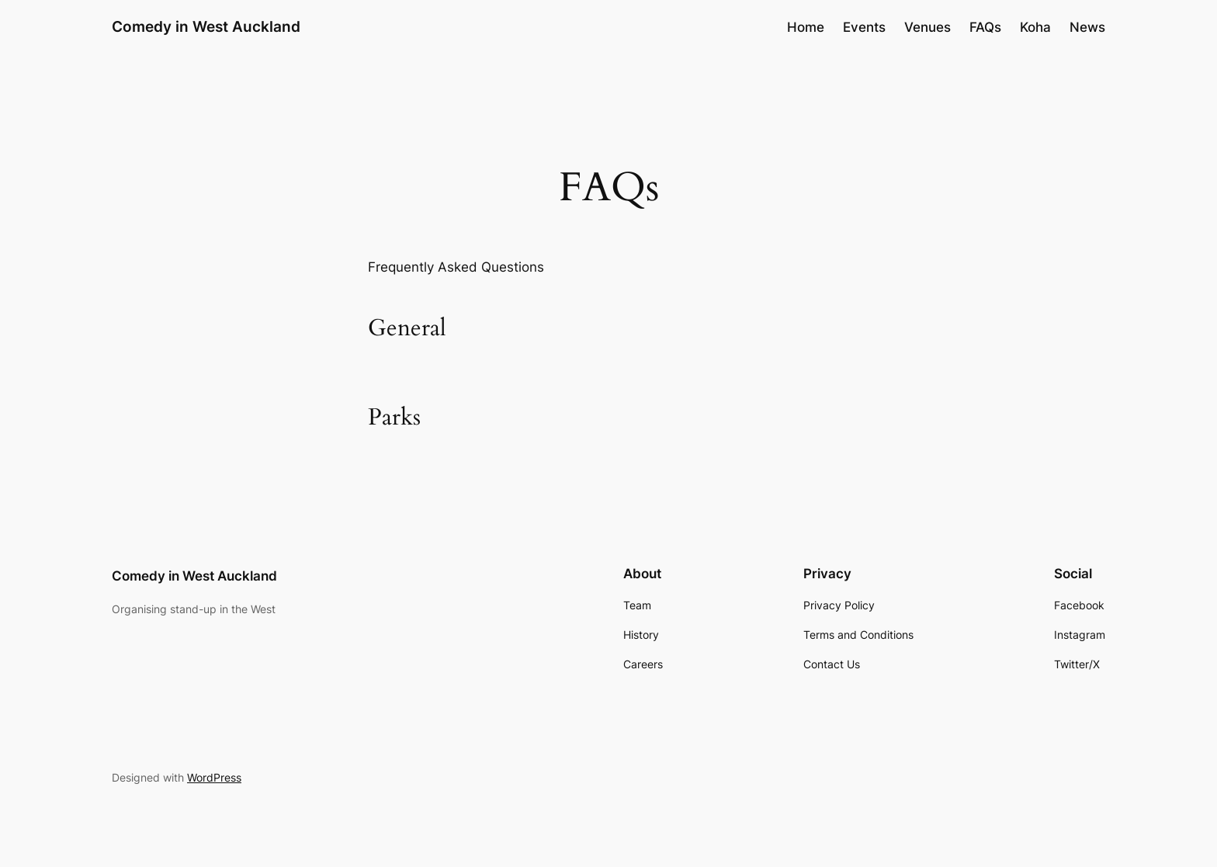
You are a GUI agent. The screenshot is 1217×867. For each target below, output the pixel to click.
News (1087, 27)
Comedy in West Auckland (206, 26)
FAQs (985, 27)
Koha (1035, 27)
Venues (927, 27)
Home (805, 27)
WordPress (214, 777)
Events (864, 27)
